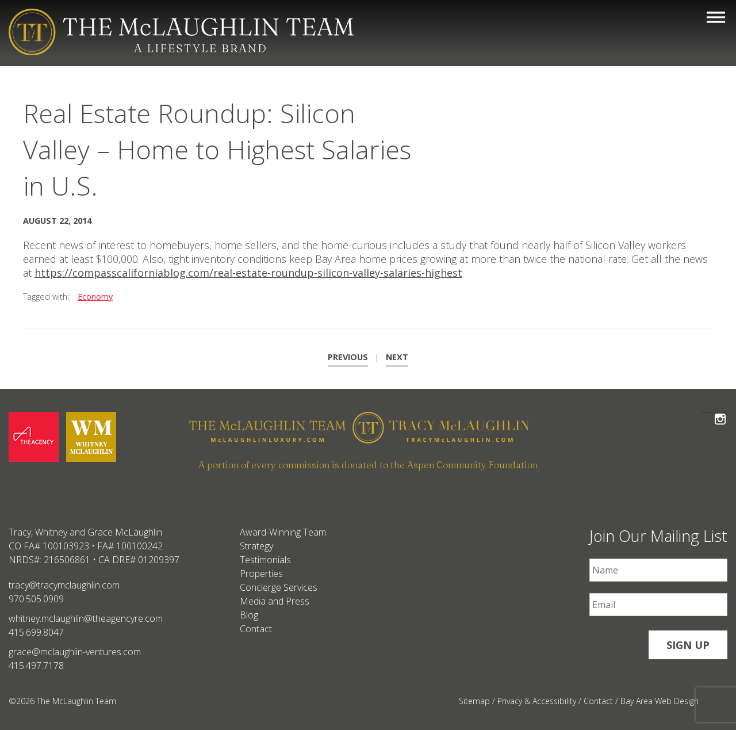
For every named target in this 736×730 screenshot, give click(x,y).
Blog (249, 615)
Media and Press (274, 601)
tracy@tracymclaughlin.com (64, 585)
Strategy (256, 546)
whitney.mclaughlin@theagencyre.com (86, 618)
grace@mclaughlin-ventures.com (75, 651)
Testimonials (265, 559)
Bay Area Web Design (659, 700)
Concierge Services (278, 587)
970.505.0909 (36, 599)
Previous (348, 356)
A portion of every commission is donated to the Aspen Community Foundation (368, 465)
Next (397, 356)
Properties (261, 573)
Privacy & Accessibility (536, 700)
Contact (256, 628)
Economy (95, 296)
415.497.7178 (36, 665)
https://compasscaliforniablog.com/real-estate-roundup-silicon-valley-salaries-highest (248, 273)
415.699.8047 (36, 632)
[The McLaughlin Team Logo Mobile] (181, 32)
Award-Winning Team (283, 532)
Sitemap (474, 700)
